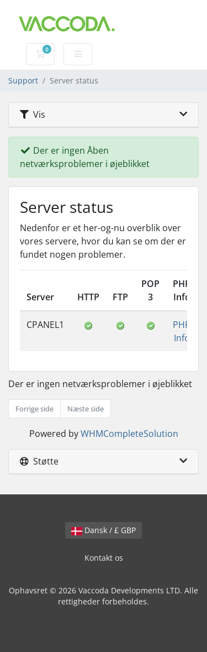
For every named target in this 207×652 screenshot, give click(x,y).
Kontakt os (103, 557)
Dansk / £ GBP (103, 530)
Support (23, 80)
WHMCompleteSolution (129, 433)
